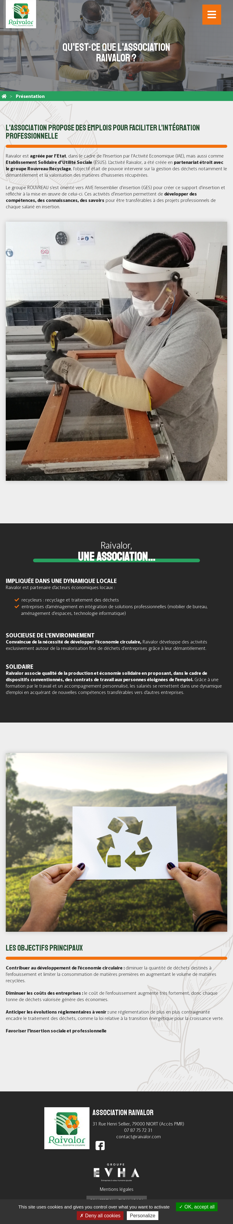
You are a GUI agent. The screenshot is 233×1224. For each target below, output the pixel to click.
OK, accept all (196, 1206)
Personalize (142, 1215)
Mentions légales (116, 1189)
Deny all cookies (100, 1215)
